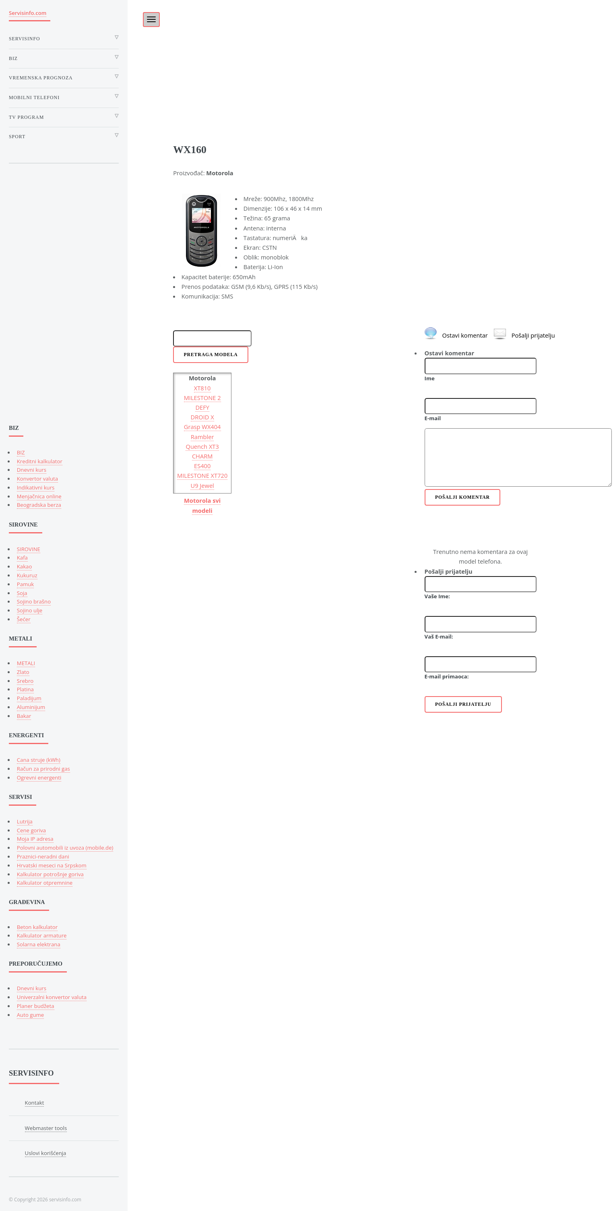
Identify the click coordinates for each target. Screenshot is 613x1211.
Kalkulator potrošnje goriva (50, 874)
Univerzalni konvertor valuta (52, 997)
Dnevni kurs (31, 469)
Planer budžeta (35, 1006)
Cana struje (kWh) (38, 759)
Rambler (202, 437)
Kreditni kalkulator (39, 461)
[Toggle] (147, 16)
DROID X (202, 417)
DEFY (202, 407)
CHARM (202, 456)
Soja (22, 593)
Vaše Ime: (437, 596)
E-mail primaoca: (447, 676)
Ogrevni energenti (39, 777)
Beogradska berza (39, 504)
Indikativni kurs (36, 487)
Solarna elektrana (38, 944)
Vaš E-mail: (439, 636)
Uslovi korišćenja (45, 1153)
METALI (26, 663)
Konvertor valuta (37, 478)
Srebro (25, 680)
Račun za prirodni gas (43, 768)
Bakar (24, 716)
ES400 (202, 466)
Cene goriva (31, 830)
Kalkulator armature (42, 935)
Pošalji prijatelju (533, 335)
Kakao (24, 566)
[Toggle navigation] (151, 19)
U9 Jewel (202, 485)
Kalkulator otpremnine (44, 882)
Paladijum (29, 698)
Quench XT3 (202, 446)
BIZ (21, 452)
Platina (25, 689)
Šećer (24, 619)
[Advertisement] (370, 56)
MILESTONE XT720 (202, 475)
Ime (430, 378)
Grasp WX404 (202, 427)
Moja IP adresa (35, 838)
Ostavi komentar (465, 335)
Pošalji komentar (462, 497)
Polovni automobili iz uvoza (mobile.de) (65, 847)
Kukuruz (27, 575)
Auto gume (30, 1014)
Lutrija (25, 821)
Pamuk (25, 584)
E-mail (433, 418)
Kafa (22, 557)
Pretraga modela (211, 354)
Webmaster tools (46, 1128)
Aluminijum (31, 707)
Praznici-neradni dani (43, 856)
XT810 (202, 388)
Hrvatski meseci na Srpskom (52, 865)
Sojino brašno (34, 601)
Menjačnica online (39, 496)
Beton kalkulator (37, 927)
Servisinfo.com (27, 13)
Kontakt (34, 1102)
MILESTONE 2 (202, 398)
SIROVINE (28, 549)
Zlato (23, 672)
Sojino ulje (29, 610)
